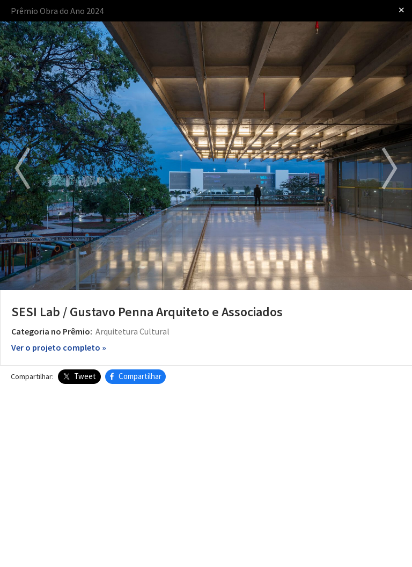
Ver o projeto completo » (58, 347)
